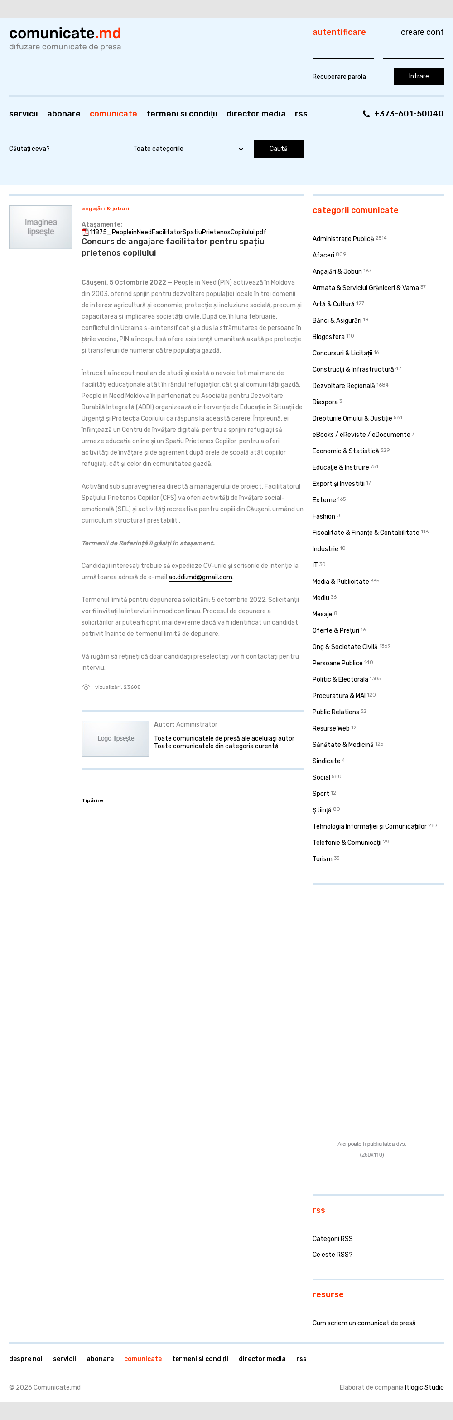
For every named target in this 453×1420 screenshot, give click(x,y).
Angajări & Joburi (106, 208)
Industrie (325, 549)
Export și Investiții (339, 484)
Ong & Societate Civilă (345, 647)
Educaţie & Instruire (341, 467)
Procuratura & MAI (339, 696)
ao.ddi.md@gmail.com (200, 577)
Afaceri (323, 255)
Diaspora (325, 402)
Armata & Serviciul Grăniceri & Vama (366, 288)
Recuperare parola (339, 77)
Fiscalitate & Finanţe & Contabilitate (366, 533)
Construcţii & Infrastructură (353, 369)
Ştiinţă (322, 810)
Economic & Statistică (346, 451)
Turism (323, 859)
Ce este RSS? (332, 1255)
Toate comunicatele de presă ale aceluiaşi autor (224, 738)
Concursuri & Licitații (342, 353)
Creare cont (422, 32)
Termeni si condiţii (181, 114)
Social (321, 777)
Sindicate (327, 761)
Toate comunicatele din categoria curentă (216, 746)
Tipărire (92, 800)
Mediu (321, 598)
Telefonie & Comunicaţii (347, 843)
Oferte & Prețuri (336, 631)
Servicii (23, 114)
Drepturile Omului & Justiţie (352, 418)
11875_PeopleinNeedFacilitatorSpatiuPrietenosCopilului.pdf (178, 232)
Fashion (324, 516)
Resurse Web (331, 728)
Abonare (64, 114)
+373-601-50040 (409, 114)
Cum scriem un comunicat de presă (364, 1323)
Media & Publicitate (341, 582)
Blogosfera (329, 337)
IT (315, 565)
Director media (256, 114)
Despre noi (26, 1359)
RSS (301, 114)
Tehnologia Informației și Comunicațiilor (370, 826)
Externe (324, 500)
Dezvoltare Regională (344, 386)
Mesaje (323, 614)
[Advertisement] (369, 951)
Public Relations (336, 712)
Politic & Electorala (340, 679)
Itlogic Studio (424, 1387)
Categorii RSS (333, 1239)
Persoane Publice (338, 663)
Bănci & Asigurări (337, 321)
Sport (321, 794)
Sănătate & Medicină (343, 745)
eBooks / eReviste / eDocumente (361, 435)
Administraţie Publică (343, 239)
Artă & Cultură (334, 304)
